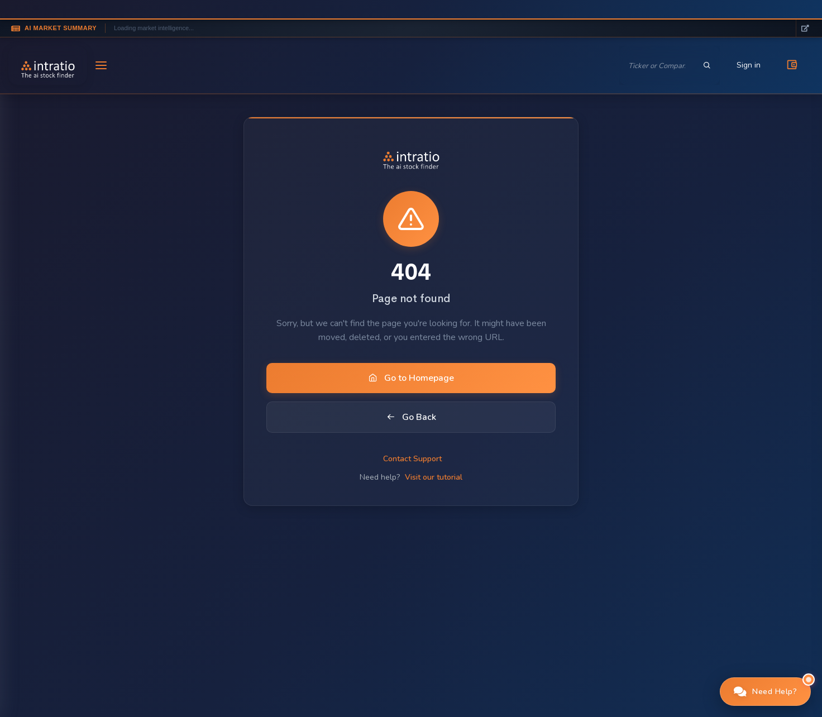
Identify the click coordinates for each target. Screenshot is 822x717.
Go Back (411, 417)
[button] (765, 691)
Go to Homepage (411, 378)
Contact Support (412, 458)
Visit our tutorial (433, 477)
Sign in (749, 65)
